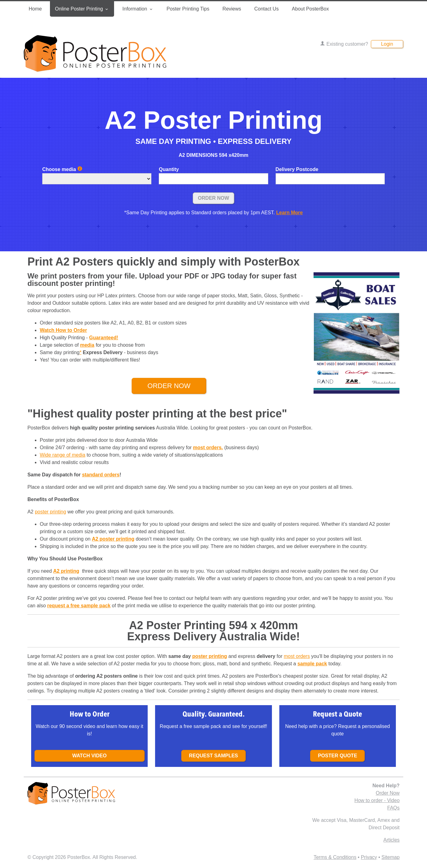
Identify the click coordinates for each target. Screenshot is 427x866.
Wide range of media (62, 455)
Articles (392, 840)
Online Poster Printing (82, 9)
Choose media (62, 169)
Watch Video (89, 755)
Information (137, 9)
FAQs (393, 807)
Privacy (369, 857)
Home (35, 8)
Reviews (232, 8)
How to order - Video (377, 800)
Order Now (213, 198)
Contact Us (266, 8)
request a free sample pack (78, 605)
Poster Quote (337, 755)
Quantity (169, 169)
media (87, 345)
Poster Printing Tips (187, 8)
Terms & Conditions (335, 857)
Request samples (213, 755)
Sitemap (390, 857)
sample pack (312, 663)
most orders (297, 656)
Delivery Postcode (297, 169)
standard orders (101, 474)
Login (387, 44)
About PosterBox (310, 8)
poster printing (50, 511)
